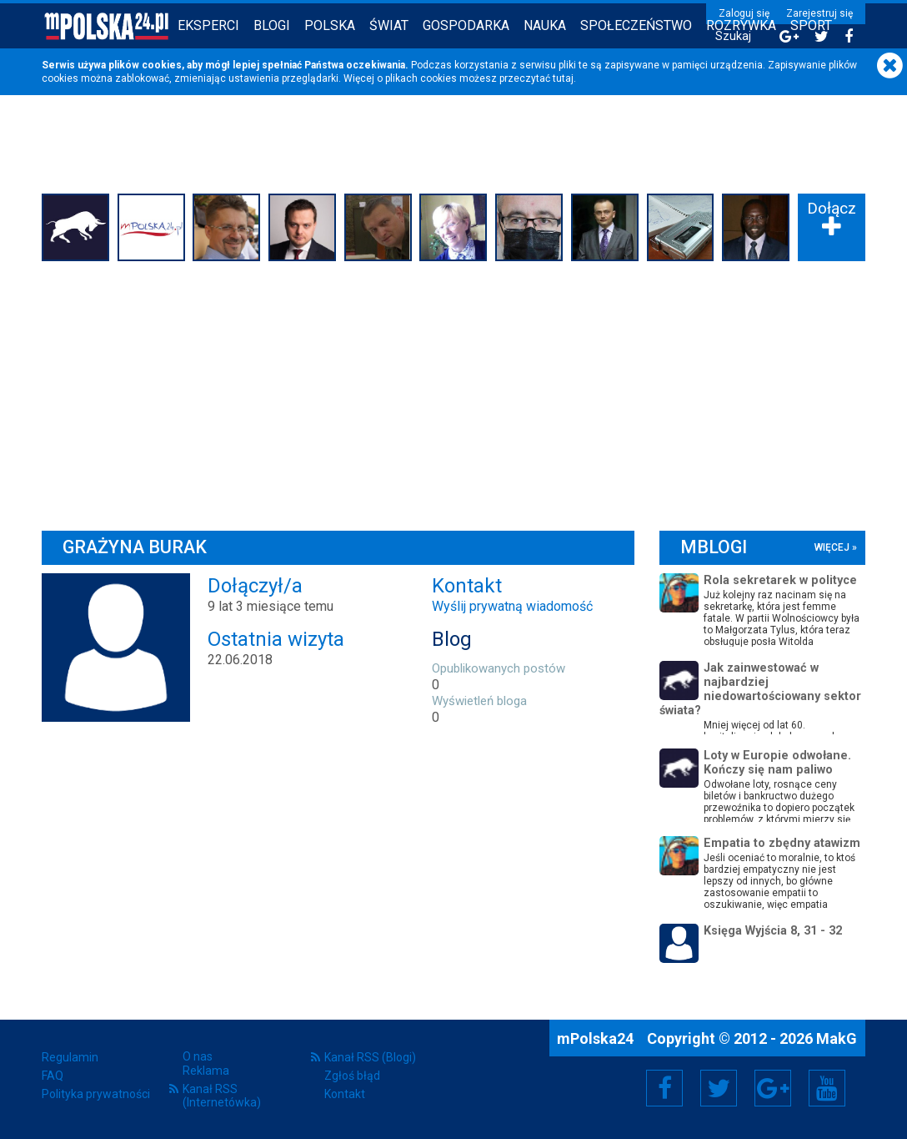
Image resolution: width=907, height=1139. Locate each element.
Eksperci (208, 25)
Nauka (545, 25)
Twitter (718, 1088)
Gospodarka (466, 25)
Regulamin (70, 1057)
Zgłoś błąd (352, 1075)
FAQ (52, 1075)
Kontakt (344, 1094)
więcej (831, 547)
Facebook (665, 1088)
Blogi (271, 25)
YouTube (827, 1088)
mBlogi (713, 547)
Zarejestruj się (819, 13)
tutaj (563, 78)
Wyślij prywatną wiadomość (512, 606)
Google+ (773, 1088)
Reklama (206, 1070)
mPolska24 (597, 1038)
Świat (388, 25)
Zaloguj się (744, 13)
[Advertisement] (453, 391)
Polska (329, 25)
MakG (836, 1038)
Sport (811, 25)
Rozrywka (741, 25)
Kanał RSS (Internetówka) (222, 1095)
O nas (198, 1056)
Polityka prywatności (96, 1094)
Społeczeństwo (636, 25)
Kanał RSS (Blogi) (370, 1057)
